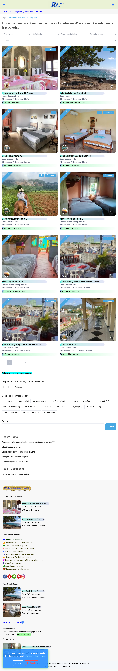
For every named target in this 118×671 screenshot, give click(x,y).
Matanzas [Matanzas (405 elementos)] (62, 407)
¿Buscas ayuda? (51, 666)
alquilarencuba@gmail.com (30, 632)
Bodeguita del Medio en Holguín (15, 457)
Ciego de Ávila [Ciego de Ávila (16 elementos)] (40, 401)
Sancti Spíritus (35, 506)
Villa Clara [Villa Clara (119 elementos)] (49, 412)
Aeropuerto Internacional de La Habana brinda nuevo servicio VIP (28, 442)
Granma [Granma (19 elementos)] (73, 401)
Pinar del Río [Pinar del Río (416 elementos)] (94, 407)
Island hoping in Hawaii (11, 447)
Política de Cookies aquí (35, 656)
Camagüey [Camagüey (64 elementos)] (23, 401)
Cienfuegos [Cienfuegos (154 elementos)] (58, 401)
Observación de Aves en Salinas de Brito (18, 452)
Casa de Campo (66, 222)
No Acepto (31, 663)
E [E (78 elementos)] (3, 387)
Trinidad (25, 506)
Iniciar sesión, (9, 12)
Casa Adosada (12, 222)
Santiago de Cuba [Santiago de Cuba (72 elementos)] (31, 412)
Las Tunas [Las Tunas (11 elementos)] (46, 407)
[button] (13, 622)
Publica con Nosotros (13, 540)
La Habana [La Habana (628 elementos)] (30, 407)
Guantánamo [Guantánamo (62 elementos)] (89, 401)
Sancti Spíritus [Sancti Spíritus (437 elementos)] (11, 412)
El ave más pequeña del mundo (15, 462)
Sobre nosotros (9, 629)
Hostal (4, 96)
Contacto (66, 666)
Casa (62, 96)
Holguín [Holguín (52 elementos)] (104, 401)
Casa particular (13, 96)
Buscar (5, 421)
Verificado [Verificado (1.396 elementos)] (18, 387)
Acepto (18, 663)
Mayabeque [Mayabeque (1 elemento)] (77, 407)
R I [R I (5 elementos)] (9, 387)
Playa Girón (26, 522)
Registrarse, (19, 12)
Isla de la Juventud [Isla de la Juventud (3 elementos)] (11, 407)
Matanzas (36, 522)
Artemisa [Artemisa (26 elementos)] (8, 401)
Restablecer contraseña (33, 12)
